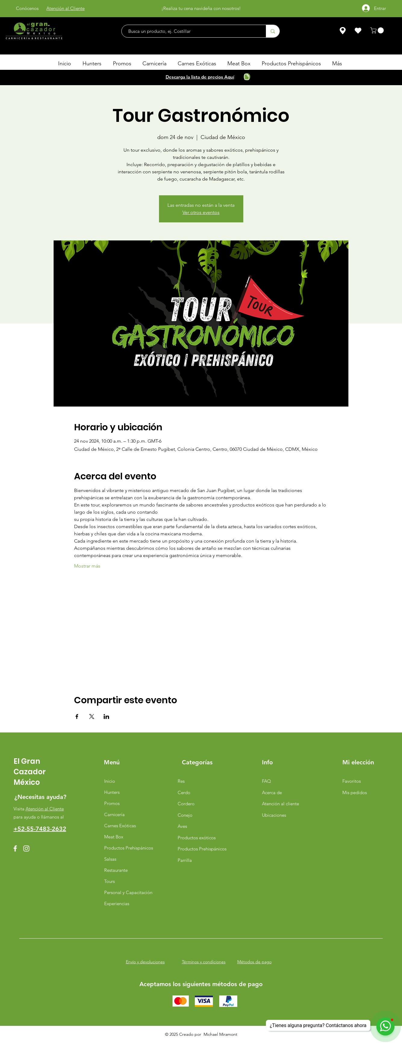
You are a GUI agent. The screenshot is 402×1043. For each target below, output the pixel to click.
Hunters (112, 792)
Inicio (109, 781)
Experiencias (116, 903)
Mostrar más (87, 566)
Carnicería (114, 814)
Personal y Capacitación (126, 892)
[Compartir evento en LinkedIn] (106, 716)
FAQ (266, 781)
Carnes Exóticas (120, 825)
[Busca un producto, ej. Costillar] (190, 31)
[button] (377, 30)
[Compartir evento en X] (92, 716)
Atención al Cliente (45, 809)
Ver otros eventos (201, 212)
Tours (109, 881)
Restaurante (116, 870)
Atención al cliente (280, 803)
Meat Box (113, 837)
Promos (112, 803)
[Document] (247, 76)
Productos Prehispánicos (126, 848)
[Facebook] (15, 848)
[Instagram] (26, 848)
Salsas (110, 859)
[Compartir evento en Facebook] (77, 716)
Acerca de (272, 792)
